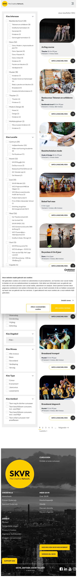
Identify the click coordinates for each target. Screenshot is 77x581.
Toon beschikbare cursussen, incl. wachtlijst (20, 407)
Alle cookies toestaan (62, 308)
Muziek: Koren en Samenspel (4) (22, 80)
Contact (5, 522)
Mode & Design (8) (16, 107)
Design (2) (15, 114)
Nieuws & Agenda (46, 512)
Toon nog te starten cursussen (21, 403)
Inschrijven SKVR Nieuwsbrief (55, 547)
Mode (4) (15, 110)
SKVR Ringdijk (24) (18, 162)
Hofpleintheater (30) (19, 145)
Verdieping (13, 364)
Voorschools (7, 496)
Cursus (11, 380)
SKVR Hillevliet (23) (18, 183)
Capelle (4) (13, 265)
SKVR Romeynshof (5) (20, 246)
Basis (11, 357)
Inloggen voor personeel (11, 538)
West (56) (13, 213)
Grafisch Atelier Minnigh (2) (21, 238)
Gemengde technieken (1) (21, 38)
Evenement (13, 384)
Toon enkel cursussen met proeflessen (19, 419)
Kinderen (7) (16, 76)
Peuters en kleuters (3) (20, 64)
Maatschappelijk (46, 500)
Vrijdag (12, 322)
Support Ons (9, 561)
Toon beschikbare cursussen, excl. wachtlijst (20, 413)
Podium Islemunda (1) (19, 198)
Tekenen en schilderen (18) (21, 24)
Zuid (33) (12, 180)
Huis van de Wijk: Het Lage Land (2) (21, 253)
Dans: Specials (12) (18, 51)
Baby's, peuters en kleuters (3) (22, 84)
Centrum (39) (14, 142)
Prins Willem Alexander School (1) (22, 202)
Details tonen (66, 300)
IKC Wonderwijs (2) (18, 172)
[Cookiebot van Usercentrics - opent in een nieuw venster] (66, 270)
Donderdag (13, 319)
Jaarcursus (13, 387)
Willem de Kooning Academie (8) (22, 149)
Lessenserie (14, 391)
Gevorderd (13, 361)
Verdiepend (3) (17, 68)
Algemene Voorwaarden (11, 534)
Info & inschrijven (59, 61)
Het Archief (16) (17, 220)
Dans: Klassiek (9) (18, 54)
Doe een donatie (46, 508)
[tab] (19, 16)
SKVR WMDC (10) (18, 223)
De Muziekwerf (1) (18, 154)
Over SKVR (44, 496)
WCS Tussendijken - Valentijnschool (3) (19, 233)
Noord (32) (13, 158)
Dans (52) (13, 42)
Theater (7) (13, 95)
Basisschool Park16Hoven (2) (22, 169)
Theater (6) (16, 99)
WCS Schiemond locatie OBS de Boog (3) (22, 228)
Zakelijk (42, 504)
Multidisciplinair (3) (16, 121)
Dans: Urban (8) (17, 58)
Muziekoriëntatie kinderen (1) (22, 91)
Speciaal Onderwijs (10, 504)
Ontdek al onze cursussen (50, 461)
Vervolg (12, 367)
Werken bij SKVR (49, 554)
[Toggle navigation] (72, 3)
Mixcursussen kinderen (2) (21, 125)
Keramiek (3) (16, 31)
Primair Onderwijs (9, 500)
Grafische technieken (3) (20, 28)
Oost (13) (12, 242)
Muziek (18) (13, 72)
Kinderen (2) (16, 117)
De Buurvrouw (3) (18, 165)
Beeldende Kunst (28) (17, 21)
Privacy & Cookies (9, 530)
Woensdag (13, 315)
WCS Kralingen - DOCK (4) (21, 249)
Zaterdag (13, 326)
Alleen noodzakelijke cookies (38, 308)
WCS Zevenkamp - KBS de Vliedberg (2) (21, 259)
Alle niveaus (14, 354)
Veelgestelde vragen (10, 526)
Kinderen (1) (16, 102)
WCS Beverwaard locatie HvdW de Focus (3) (21, 193)
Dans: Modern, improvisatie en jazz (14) (22, 46)
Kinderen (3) (16, 34)
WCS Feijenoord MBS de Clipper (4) (20, 187)
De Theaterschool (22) (20, 217)
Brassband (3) (17, 88)
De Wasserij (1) (17, 175)
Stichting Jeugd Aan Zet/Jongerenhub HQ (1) (20, 208)
